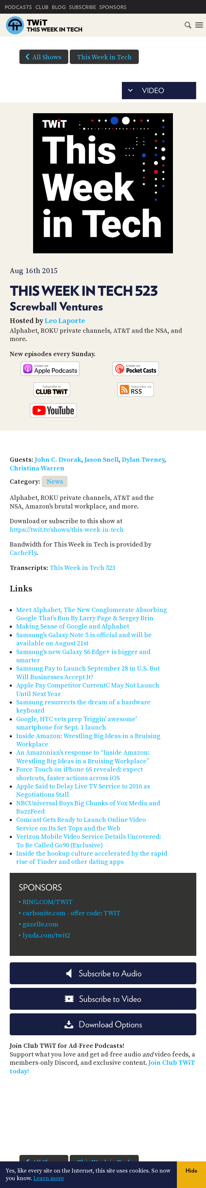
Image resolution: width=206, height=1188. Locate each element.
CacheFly (23, 553)
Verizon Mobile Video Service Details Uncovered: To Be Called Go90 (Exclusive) (88, 841)
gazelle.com (40, 924)
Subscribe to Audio (103, 973)
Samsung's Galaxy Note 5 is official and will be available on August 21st (84, 639)
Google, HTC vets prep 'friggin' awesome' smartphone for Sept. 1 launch (76, 723)
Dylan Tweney (143, 460)
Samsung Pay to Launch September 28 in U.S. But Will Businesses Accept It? (88, 672)
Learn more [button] (48, 1178)
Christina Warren (37, 468)
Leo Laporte (65, 321)
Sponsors (113, 7)
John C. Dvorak (58, 460)
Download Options (103, 1024)
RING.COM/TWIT (48, 902)
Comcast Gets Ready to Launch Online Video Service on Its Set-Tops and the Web (81, 824)
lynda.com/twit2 (46, 935)
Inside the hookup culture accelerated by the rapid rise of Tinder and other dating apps (91, 857)
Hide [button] (191, 1170)
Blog (59, 7)
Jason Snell (101, 460)
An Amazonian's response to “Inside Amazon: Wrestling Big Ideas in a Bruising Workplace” (83, 757)
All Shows (41, 57)
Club (42, 7)
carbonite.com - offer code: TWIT (71, 913)
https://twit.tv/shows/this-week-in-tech (67, 530)
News (55, 482)
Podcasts (18, 7)
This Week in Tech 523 (82, 568)
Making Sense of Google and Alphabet (72, 626)
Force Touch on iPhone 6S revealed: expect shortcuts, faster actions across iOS (79, 773)
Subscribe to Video (103, 999)
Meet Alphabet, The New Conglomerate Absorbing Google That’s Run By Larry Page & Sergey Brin (91, 614)
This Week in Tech (104, 57)
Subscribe (82, 7)
